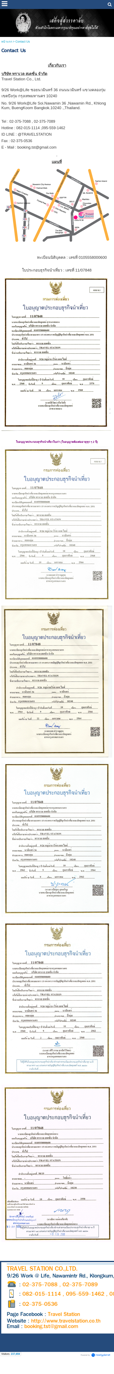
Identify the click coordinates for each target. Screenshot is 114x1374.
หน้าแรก (6, 41)
